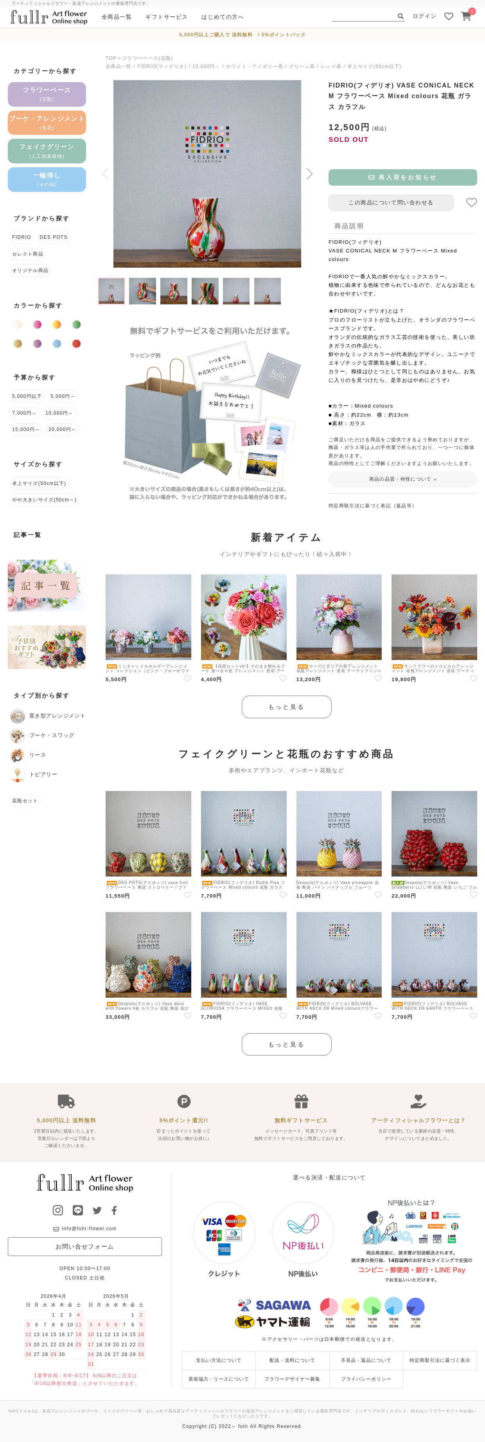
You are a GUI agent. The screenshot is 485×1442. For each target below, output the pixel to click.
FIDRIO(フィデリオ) (162, 66)
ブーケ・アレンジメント (47, 123)
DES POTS (54, 237)
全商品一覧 (117, 17)
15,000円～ (26, 429)
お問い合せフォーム (85, 1246)
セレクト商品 (27, 254)
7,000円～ (24, 413)
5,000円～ (63, 396)
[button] (309, 173)
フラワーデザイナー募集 (292, 1379)
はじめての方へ (222, 17)
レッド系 (331, 66)
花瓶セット (25, 800)
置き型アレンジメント (48, 716)
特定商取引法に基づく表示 (440, 1360)
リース (28, 755)
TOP (111, 58)
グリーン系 (302, 66)
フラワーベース (47, 94)
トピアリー (33, 775)
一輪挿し (47, 179)
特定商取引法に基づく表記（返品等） (373, 505)
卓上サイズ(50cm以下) (374, 66)
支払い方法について (219, 1360)
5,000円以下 (27, 396)
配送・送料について (292, 1360)
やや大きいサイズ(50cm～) (44, 500)
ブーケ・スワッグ (42, 736)
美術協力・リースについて (219, 1379)
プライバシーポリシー (366, 1379)
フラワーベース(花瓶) (147, 58)
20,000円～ (62, 429)
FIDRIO (21, 237)
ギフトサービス (167, 17)
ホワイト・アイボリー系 (255, 66)
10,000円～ (206, 66)
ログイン (425, 16)
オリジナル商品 (30, 270)
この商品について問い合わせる (391, 202)
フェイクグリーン (47, 151)
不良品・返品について (366, 1360)
